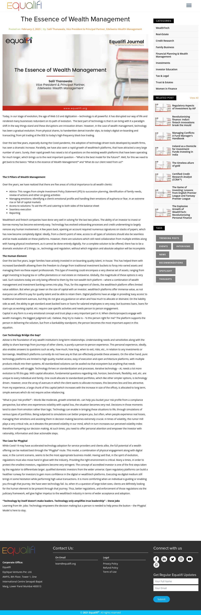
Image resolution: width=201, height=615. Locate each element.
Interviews (183, 246)
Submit (161, 599)
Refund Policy (110, 567)
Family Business (165, 47)
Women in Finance (166, 88)
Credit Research (165, 40)
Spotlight (165, 270)
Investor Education (167, 69)
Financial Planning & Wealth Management (172, 55)
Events (163, 246)
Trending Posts (169, 238)
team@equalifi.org (65, 563)
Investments (163, 62)
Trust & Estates (164, 82)
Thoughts (165, 279)
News (162, 254)
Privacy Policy (110, 563)
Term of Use (109, 571)
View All (194, 97)
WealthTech (163, 28)
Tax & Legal (162, 75)
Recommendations (171, 262)
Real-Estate (162, 34)
